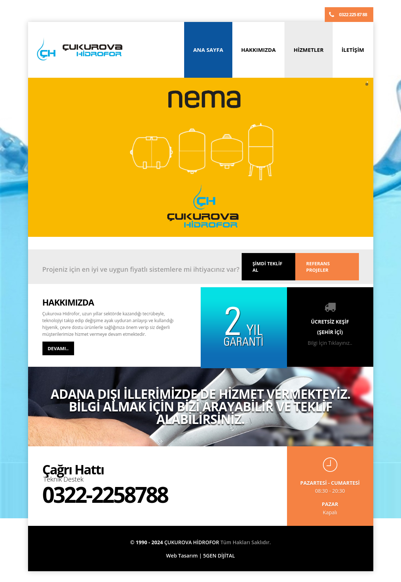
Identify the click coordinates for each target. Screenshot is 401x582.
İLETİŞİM (353, 49)
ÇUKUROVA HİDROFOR (191, 542)
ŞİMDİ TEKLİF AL (267, 266)
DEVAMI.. (58, 348)
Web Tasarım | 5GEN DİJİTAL (200, 555)
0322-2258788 (105, 494)
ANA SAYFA (208, 49)
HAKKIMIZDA (258, 49)
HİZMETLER (308, 49)
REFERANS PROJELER (318, 266)
